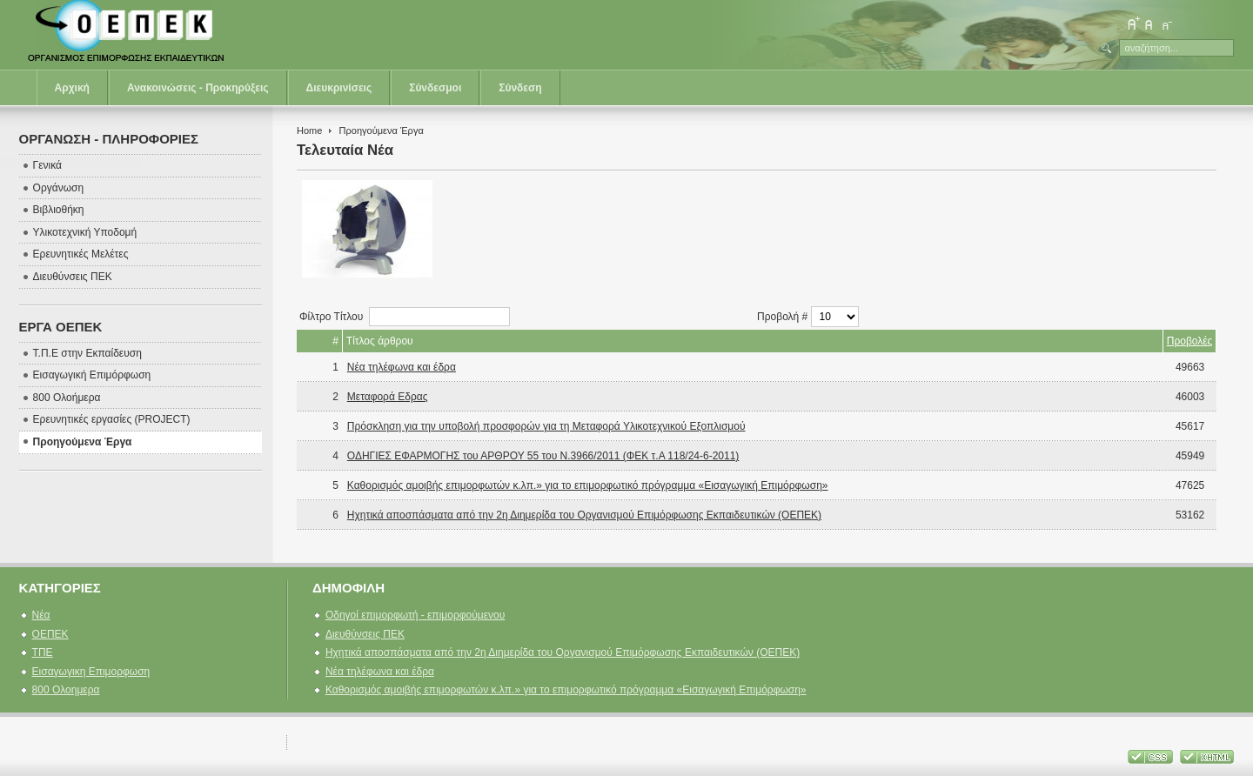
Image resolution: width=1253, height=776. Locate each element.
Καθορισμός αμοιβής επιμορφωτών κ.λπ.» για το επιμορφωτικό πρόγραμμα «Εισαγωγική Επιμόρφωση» (587, 485)
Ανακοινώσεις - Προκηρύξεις (198, 88)
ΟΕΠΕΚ (50, 634)
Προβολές (1190, 341)
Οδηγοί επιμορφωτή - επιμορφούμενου (415, 615)
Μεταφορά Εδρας (387, 397)
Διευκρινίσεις (339, 88)
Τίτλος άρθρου (379, 341)
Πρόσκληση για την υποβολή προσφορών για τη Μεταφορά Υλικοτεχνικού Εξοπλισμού (546, 426)
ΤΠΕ (42, 652)
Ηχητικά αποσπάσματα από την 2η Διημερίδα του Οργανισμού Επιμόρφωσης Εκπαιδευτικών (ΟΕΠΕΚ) (584, 515)
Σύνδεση (520, 88)
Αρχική (72, 88)
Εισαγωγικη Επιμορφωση (91, 672)
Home (309, 130)
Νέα (41, 615)
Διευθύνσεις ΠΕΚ (365, 634)
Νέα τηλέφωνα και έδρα (401, 367)
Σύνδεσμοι (435, 88)
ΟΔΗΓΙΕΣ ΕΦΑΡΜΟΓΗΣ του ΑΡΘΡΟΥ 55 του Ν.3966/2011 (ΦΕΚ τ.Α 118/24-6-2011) (543, 456)
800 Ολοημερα (66, 690)
